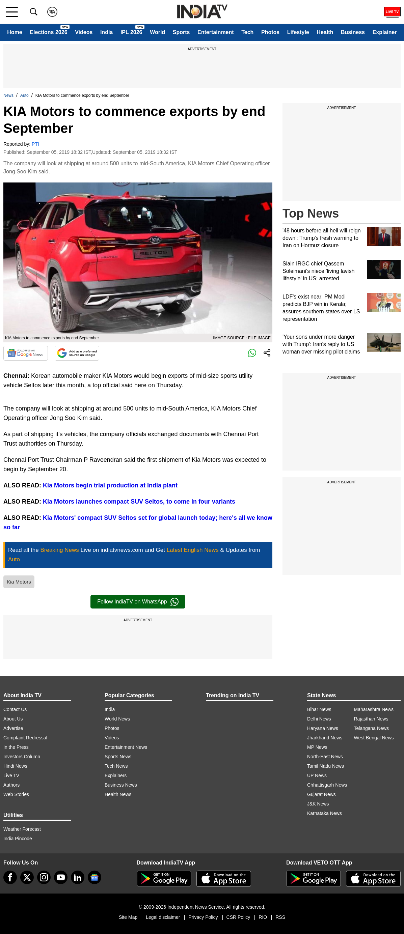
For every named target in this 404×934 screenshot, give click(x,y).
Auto (24, 95)
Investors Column (21, 756)
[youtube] (61, 877)
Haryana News (322, 728)
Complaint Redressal (25, 737)
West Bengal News (374, 737)
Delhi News (319, 718)
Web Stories (16, 794)
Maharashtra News (374, 709)
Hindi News (15, 766)
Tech (247, 32)
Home (14, 32)
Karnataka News (324, 813)
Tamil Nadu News (325, 766)
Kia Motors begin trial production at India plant (110, 485)
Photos (270, 32)
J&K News (318, 803)
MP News (317, 747)
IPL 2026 (131, 32)
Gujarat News (321, 794)
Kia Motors (19, 582)
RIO (263, 917)
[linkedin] (77, 877)
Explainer (385, 32)
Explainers (116, 775)
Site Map (128, 917)
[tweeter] (27, 877)
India (106, 32)
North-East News (325, 756)
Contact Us (15, 709)
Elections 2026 (48, 32)
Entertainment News (126, 747)
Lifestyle (298, 32)
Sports (181, 32)
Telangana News (371, 728)
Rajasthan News (371, 718)
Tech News (116, 766)
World (157, 32)
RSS (280, 917)
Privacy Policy (203, 917)
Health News (118, 794)
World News (117, 718)
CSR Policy (238, 917)
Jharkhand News (324, 737)
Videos (83, 32)
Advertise (13, 728)
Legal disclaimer (163, 917)
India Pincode (17, 838)
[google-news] (94, 877)
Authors (11, 785)
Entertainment (215, 32)
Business (353, 32)
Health (325, 32)
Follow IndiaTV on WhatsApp (137, 602)
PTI (35, 144)
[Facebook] (10, 877)
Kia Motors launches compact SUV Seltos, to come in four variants (139, 501)
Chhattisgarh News (327, 785)
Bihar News (319, 709)
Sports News (118, 756)
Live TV (11, 775)
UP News (317, 775)
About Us (13, 718)
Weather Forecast (22, 829)
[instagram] (44, 877)
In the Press (16, 747)
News (8, 95)
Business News (121, 785)
